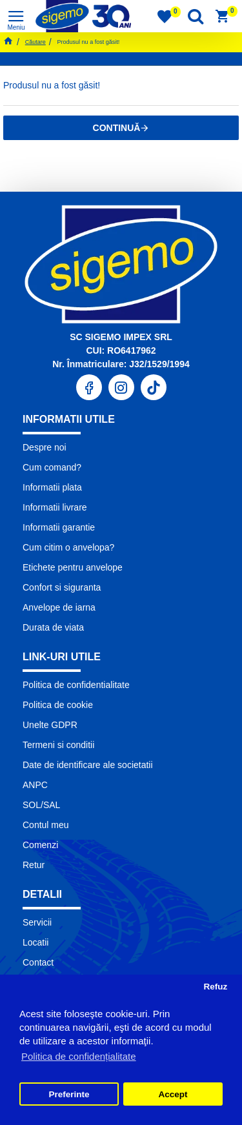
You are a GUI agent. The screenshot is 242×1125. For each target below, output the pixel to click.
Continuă (117, 128)
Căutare (35, 42)
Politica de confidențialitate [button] (78, 1056)
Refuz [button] (215, 986)
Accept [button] (172, 1094)
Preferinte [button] (69, 1094)
